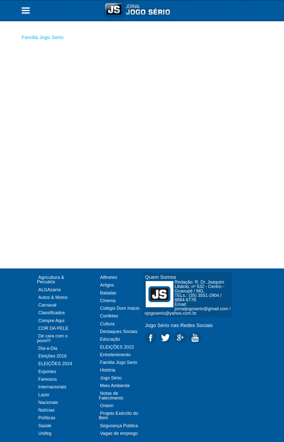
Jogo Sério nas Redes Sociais (179, 325)
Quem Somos (160, 277)
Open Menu (26, 10)
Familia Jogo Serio (42, 37)
